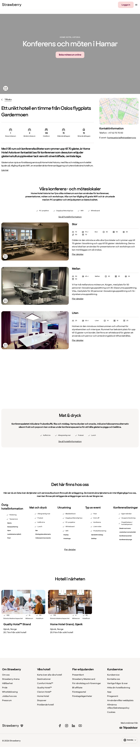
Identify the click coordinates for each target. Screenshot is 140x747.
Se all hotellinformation (70, 216)
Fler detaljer (78, 254)
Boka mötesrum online (70, 54)
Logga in (126, 4)
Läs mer (5, 170)
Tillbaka (8, 99)
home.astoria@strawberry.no (121, 137)
